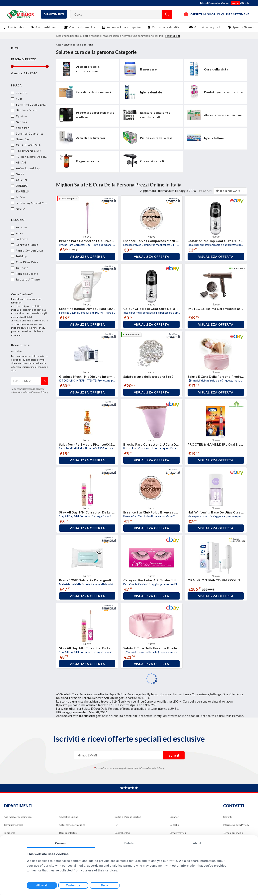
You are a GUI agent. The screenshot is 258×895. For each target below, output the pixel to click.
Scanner (174, 816)
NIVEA (21, 208)
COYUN (21, 179)
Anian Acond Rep (28, 168)
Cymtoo (21, 116)
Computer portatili (14, 824)
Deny (104, 885)
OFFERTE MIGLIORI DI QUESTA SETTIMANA (217, 14)
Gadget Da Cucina (68, 816)
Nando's (21, 122)
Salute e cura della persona (78, 44)
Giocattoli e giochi (207, 27)
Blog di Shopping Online (214, 3)
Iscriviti (44, 381)
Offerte (240, 3)
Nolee (20, 174)
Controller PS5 (122, 832)
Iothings (22, 256)
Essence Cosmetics (29, 133)
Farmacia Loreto (27, 273)
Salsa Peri (23, 127)
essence (22, 93)
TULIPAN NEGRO (28, 151)
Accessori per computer (124, 27)
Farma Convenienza (29, 250)
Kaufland (22, 268)
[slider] (12, 66)
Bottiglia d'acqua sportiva (128, 816)
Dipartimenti (54, 14)
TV (116, 824)
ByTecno (22, 239)
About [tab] (197, 843)
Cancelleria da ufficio (167, 27)
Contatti (227, 816)
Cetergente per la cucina (72, 824)
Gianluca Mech (26, 110)
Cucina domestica (82, 27)
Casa (58, 44)
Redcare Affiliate (28, 279)
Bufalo (20, 197)
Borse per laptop (68, 832)
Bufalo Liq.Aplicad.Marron (34, 203)
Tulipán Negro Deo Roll (32, 156)
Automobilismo (46, 27)
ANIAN (21, 162)
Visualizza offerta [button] (87, 256)
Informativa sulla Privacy (236, 824)
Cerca (167, 14)
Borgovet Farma (27, 244)
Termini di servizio (233, 832)
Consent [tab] (61, 843)
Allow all (41, 885)
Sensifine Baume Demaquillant (37, 104)
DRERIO (22, 185)
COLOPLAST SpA (28, 145)
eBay (19, 233)
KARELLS (22, 191)
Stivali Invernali (178, 832)
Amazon (21, 227)
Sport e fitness (243, 27)
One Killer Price (27, 262)
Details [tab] (128, 843)
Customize (73, 885)
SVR (19, 98)
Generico (22, 139)
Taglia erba (9, 832)
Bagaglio (174, 824)
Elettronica (16, 27)
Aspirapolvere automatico (18, 816)
